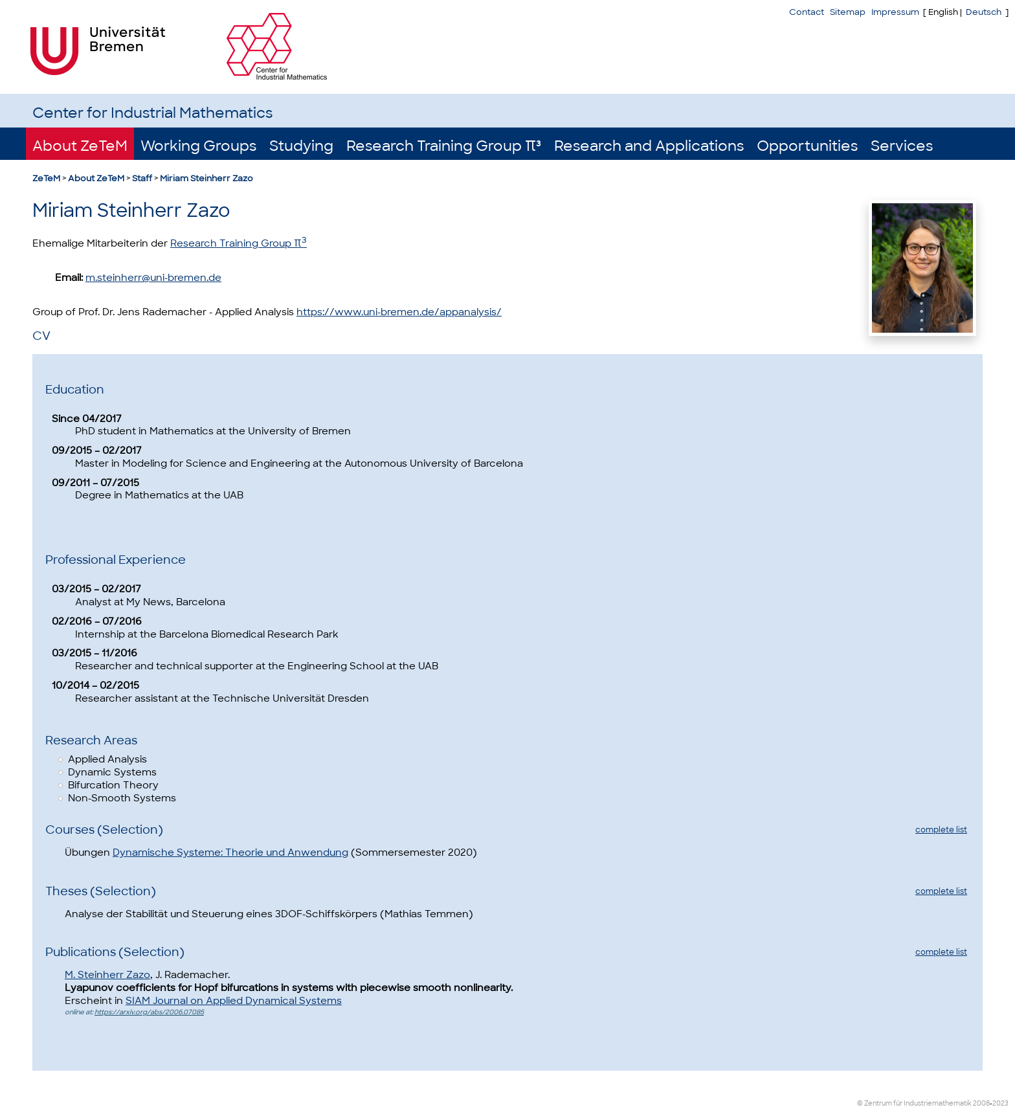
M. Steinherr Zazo (107, 974)
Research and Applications (649, 146)
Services (902, 146)
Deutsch (983, 11)
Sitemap (847, 11)
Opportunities (807, 146)
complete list (941, 830)
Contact (806, 11)
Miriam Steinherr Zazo (206, 178)
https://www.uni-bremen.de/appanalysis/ (399, 312)
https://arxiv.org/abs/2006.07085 (149, 1012)
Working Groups (198, 146)
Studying (301, 146)
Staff (142, 178)
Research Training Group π (238, 243)
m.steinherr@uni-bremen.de (153, 277)
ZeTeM (46, 178)
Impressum (895, 11)
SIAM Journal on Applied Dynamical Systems (234, 1000)
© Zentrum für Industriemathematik (914, 1103)
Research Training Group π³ (443, 146)
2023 (1000, 1103)
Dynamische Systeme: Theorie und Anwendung (230, 852)
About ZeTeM (80, 146)
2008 (981, 1103)
